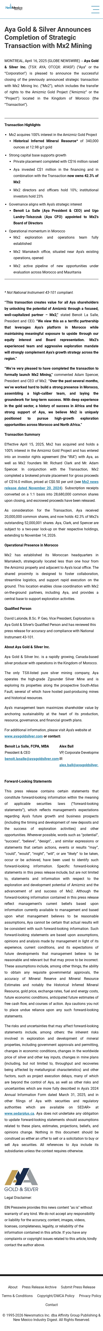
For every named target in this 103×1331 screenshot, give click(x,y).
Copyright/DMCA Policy (56, 1296)
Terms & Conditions (17, 1296)
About (12, 1287)
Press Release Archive (39, 1287)
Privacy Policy (90, 1296)
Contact (51, 1305)
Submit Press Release (78, 1287)
